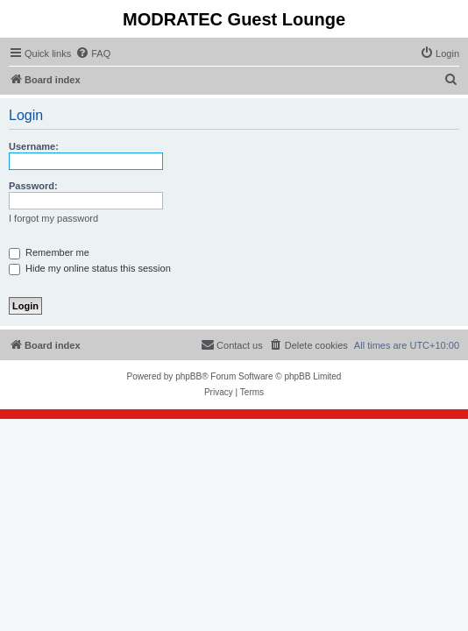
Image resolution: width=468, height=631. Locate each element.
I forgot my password (53, 218)
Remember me (49, 252)
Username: (34, 146)
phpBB (188, 376)
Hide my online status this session (90, 268)
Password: (33, 186)
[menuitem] (92, 53)
